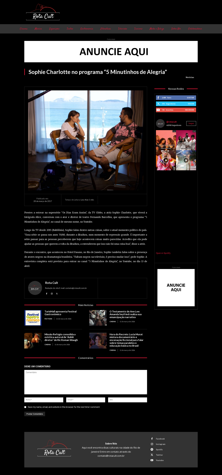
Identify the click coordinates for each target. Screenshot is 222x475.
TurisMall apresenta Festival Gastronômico (61, 313)
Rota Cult (51, 282)
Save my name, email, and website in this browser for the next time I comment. (64, 407)
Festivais (48, 319)
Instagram (160, 444)
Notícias (190, 77)
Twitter (159, 455)
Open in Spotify (163, 253)
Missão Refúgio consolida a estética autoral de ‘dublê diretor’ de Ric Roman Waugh (61, 337)
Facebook (160, 439)
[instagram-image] (166, 140)
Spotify (159, 449)
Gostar (190, 98)
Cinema (113, 321)
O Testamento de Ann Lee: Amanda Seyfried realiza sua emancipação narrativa (126, 314)
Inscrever (189, 110)
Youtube (160, 460)
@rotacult (171, 122)
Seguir (191, 104)
